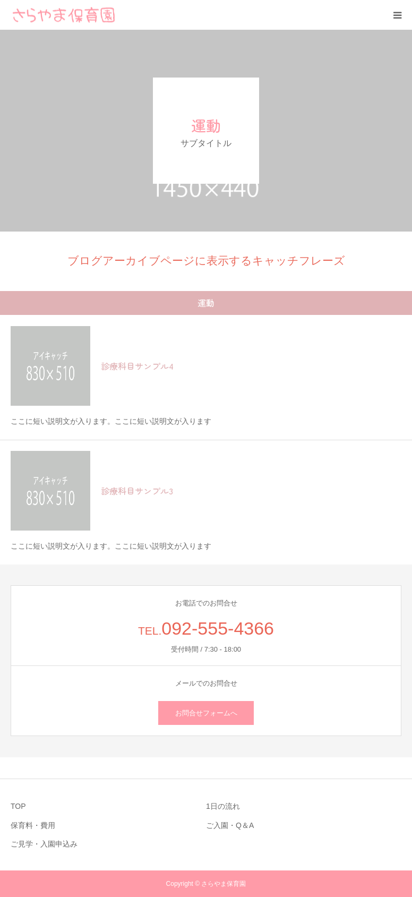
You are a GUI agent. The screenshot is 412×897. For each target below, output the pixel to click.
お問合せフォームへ (206, 713)
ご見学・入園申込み (44, 844)
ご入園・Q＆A (230, 825)
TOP (18, 806)
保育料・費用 (33, 825)
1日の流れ (223, 806)
